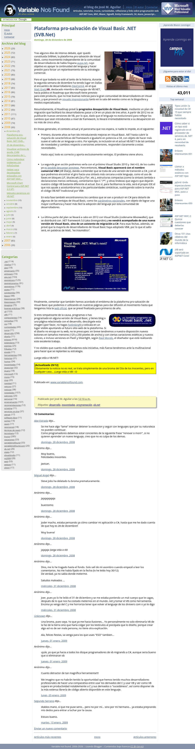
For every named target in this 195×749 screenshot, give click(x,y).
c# (5, 311)
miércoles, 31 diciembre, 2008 (58, 586)
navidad (8, 383)
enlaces (7, 339)
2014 (7, 101)
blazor (7, 295)
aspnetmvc (9, 286)
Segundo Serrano (44, 701)
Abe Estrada (41, 420)
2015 (7, 96)
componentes (10, 317)
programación (10, 402)
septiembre (12, 207)
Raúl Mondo (106, 338)
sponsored (9, 427)
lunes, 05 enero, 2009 (53, 695)
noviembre (12, 200)
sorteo (7, 420)
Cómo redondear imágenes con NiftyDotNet (15, 162)
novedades (9, 392)
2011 (7, 114)
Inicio (129, 7)
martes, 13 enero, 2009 (54, 722)
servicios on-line (11, 411)
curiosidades (10, 327)
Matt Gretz (40, 89)
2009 (7, 123)
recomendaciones (12, 405)
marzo (9, 229)
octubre (10, 203)
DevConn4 (78, 86)
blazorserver (10, 299)
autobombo (9, 292)
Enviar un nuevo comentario (50, 728)
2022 (7, 66)
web (6, 461)
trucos (7, 436)
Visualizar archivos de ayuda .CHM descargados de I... (18, 152)
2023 (7, 61)
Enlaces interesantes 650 (183, 202)
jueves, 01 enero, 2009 (54, 640)
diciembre (11, 131)
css (5, 324)
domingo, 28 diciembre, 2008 (58, 442)
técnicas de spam (12, 430)
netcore (7, 386)
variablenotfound (12, 442)
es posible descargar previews (61, 167)
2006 (7, 245)
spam (6, 424)
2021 (7, 70)
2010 (7, 118)
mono (7, 377)
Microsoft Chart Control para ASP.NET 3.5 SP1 (18, 186)
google (7, 352)
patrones (8, 395)
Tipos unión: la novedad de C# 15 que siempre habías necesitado (183, 112)
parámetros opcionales (111, 200)
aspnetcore (9, 280)
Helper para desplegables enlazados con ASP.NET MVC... (15, 174)
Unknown (39, 616)
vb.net (7, 449)
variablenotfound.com (14, 445)
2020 (7, 74)
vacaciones (9, 439)
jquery (7, 370)
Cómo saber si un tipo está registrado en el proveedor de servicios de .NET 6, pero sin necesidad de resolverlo (183, 134)
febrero (10, 232)
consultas (8, 320)
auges (7, 289)
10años (7, 264)
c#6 (6, 314)
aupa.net (82, 63)
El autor (139, 7)
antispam (8, 274)
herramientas (10, 355)
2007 (7, 240)
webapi (7, 464)
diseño (7, 336)
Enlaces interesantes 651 (183, 152)
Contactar (152, 7)
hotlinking (74, 324)
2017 (7, 88)
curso (6, 330)
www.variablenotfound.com (66, 382)
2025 (7, 53)
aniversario (9, 270)
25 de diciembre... (16, 145)
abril (8, 225)
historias (8, 358)
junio (9, 218)
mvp (6, 380)
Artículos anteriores (144, 737)
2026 (7, 48)
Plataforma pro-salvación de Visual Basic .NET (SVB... (16, 138)
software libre (10, 417)
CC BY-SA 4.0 (137, 746)
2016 (7, 92)
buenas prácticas (12, 308)
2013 (7, 105)
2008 (7, 127)
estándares (9, 342)
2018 (7, 83)
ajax (6, 267)
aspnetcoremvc (11, 283)
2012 (7, 109)
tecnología (9, 433)
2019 (7, 79)
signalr (7, 414)
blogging (8, 305)
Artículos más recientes (47, 737)
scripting (8, 408)
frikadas (8, 349)
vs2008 (7, 458)
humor (7, 361)
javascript (8, 367)
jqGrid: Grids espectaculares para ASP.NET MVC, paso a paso (182, 188)
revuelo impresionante (75, 99)
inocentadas (10, 364)
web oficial (60, 308)
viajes (6, 452)
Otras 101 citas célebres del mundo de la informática (182, 238)
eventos (8, 345)
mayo (9, 221)
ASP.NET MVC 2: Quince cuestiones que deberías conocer (183, 222)
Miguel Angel (41, 475)
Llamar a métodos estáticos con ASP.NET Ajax (182, 171)
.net (6, 261)
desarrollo (9, 333)
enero (9, 236)
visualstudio (9, 455)
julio (8, 214)
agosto (10, 211)
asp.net (7, 277)
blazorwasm (10, 302)
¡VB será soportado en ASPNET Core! (182, 252)
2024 (7, 57)
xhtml (7, 467)
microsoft (8, 374)
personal (8, 399)
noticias (7, 389)
